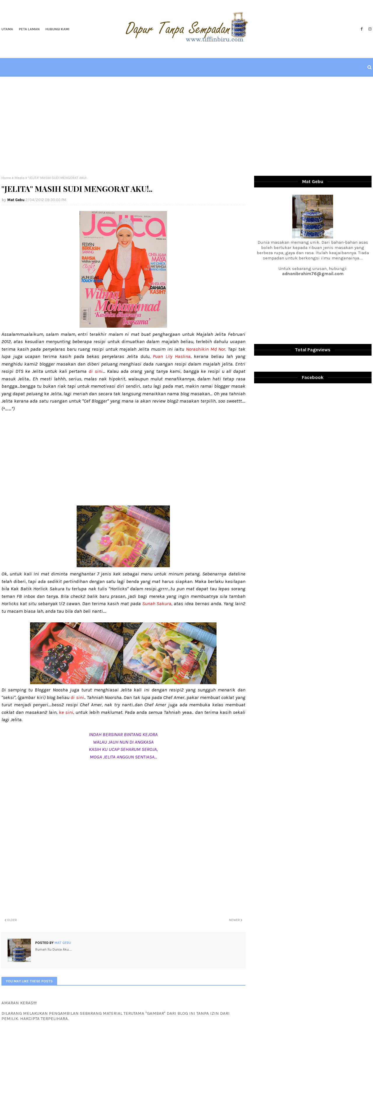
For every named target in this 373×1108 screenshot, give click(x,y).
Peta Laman (29, 29)
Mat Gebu (15, 200)
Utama (7, 29)
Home (6, 178)
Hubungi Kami (57, 29)
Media (19, 178)
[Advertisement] (186, 126)
